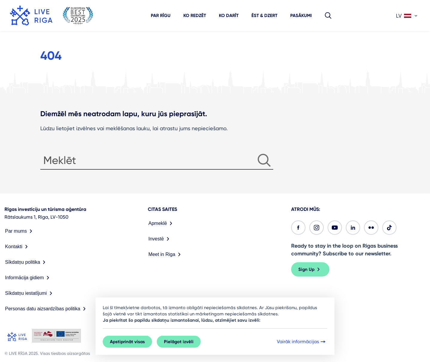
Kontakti (17, 246)
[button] (328, 15)
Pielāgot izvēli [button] (179, 341)
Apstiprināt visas (127, 341)
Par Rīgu (161, 15)
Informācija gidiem (28, 277)
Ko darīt (229, 15)
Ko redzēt (194, 15)
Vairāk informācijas (302, 341)
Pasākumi (301, 15)
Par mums (20, 231)
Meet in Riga (165, 254)
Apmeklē (161, 223)
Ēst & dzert (264, 15)
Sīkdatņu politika (26, 262)
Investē (160, 239)
